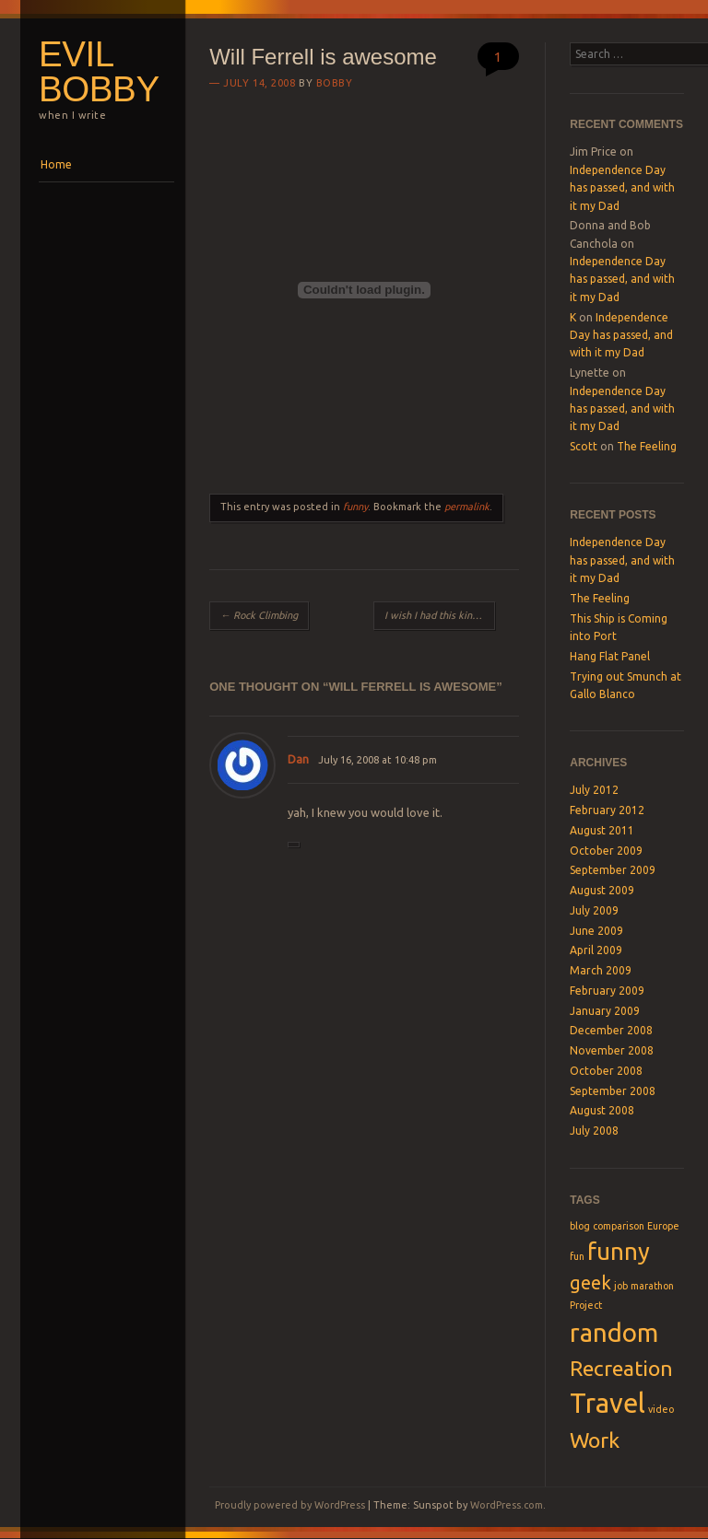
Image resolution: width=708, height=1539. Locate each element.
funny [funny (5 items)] (618, 1251)
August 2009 (602, 890)
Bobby (334, 82)
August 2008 (602, 1110)
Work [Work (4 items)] (595, 1440)
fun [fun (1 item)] (577, 1256)
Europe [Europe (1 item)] (663, 1225)
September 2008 (612, 1091)
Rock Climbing (259, 615)
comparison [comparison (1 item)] (618, 1225)
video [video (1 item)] (661, 1409)
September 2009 (612, 870)
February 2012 (607, 810)
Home (56, 164)
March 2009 (600, 970)
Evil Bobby (99, 72)
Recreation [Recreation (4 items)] (621, 1368)
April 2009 (596, 950)
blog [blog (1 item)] (580, 1225)
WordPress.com (506, 1504)
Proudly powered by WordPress (290, 1504)
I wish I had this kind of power (439, 615)
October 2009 (606, 851)
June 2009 (596, 931)
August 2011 (602, 830)
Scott (583, 446)
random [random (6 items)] (614, 1332)
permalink (467, 506)
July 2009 (594, 910)
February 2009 (607, 991)
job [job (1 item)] (621, 1285)
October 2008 (606, 1071)
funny (355, 506)
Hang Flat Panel (610, 656)
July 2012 (594, 790)
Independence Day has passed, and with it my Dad (622, 188)
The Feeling (647, 446)
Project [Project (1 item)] (586, 1305)
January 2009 (605, 1011)
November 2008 (612, 1050)
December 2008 (611, 1030)
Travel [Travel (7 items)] (607, 1403)
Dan (298, 758)
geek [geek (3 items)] (590, 1282)
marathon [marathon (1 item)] (652, 1285)
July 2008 (594, 1131)
